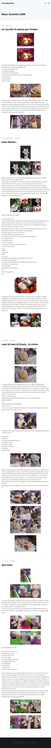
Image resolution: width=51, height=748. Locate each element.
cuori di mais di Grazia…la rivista (20, 345)
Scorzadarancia (8, 3)
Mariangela (39, 430)
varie (3, 25)
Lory (22, 185)
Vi (33, 65)
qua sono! (7, 565)
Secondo (7, 138)
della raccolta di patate (25, 65)
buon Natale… (9, 142)
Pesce (3, 138)
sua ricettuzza (7, 189)
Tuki (35, 600)
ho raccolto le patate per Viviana (20, 30)
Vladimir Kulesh (34, 743)
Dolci (3, 340)
